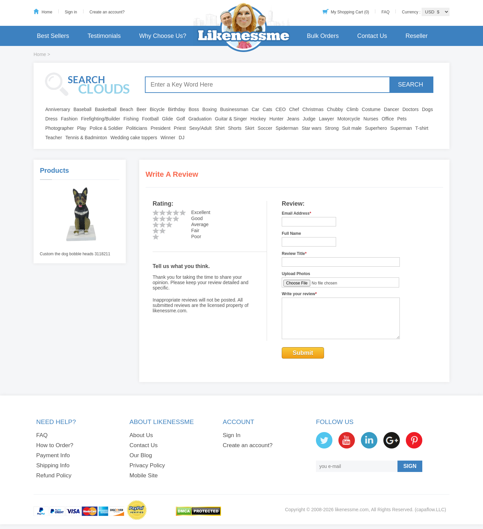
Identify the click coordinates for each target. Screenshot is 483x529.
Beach (126, 109)
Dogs (427, 109)
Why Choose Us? (162, 36)
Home (47, 12)
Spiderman (287, 128)
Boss (194, 109)
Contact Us (372, 36)
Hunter (276, 118)
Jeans (293, 118)
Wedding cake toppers (133, 137)
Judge (309, 118)
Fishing (131, 118)
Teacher (53, 137)
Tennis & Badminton (86, 137)
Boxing (209, 109)
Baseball (82, 109)
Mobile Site (143, 475)
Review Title (294, 253)
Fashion (69, 118)
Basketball (106, 109)
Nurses (371, 118)
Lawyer (326, 118)
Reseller (417, 36)
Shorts (234, 128)
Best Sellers (53, 36)
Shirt (220, 128)
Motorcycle (348, 118)
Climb (352, 109)
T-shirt (421, 128)
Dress (51, 118)
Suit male (352, 128)
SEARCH (410, 84)
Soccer (265, 128)
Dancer (391, 109)
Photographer (59, 128)
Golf (180, 118)
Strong (332, 128)
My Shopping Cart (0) (350, 12)
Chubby (335, 109)
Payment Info (53, 455)
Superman (401, 128)
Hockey (258, 118)
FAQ (385, 12)
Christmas (312, 109)
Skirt (249, 128)
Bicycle (157, 109)
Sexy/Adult (200, 128)
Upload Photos (296, 273)
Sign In (231, 435)
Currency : (412, 12)
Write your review (299, 294)
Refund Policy (53, 475)
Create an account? (107, 12)
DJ (181, 137)
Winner (167, 137)
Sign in (71, 12)
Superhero (376, 128)
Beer (142, 109)
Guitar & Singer (231, 118)
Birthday (176, 109)
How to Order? (54, 445)
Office (388, 118)
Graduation (199, 118)
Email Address (296, 213)
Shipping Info (52, 465)
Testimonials (104, 36)
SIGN (409, 466)
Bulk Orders (323, 36)
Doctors (410, 109)
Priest (180, 128)
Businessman (234, 109)
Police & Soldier (106, 128)
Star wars (311, 128)
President (160, 128)
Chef (294, 109)
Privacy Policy (147, 465)
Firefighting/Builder (100, 118)
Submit (303, 353)
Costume (371, 109)
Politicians (136, 128)
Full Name (291, 233)
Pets (402, 118)
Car (255, 109)
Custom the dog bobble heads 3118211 (75, 254)
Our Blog (140, 455)
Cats (267, 109)
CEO (281, 109)
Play (81, 128)
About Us (141, 435)
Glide (167, 118)
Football (150, 118)
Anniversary (57, 109)
